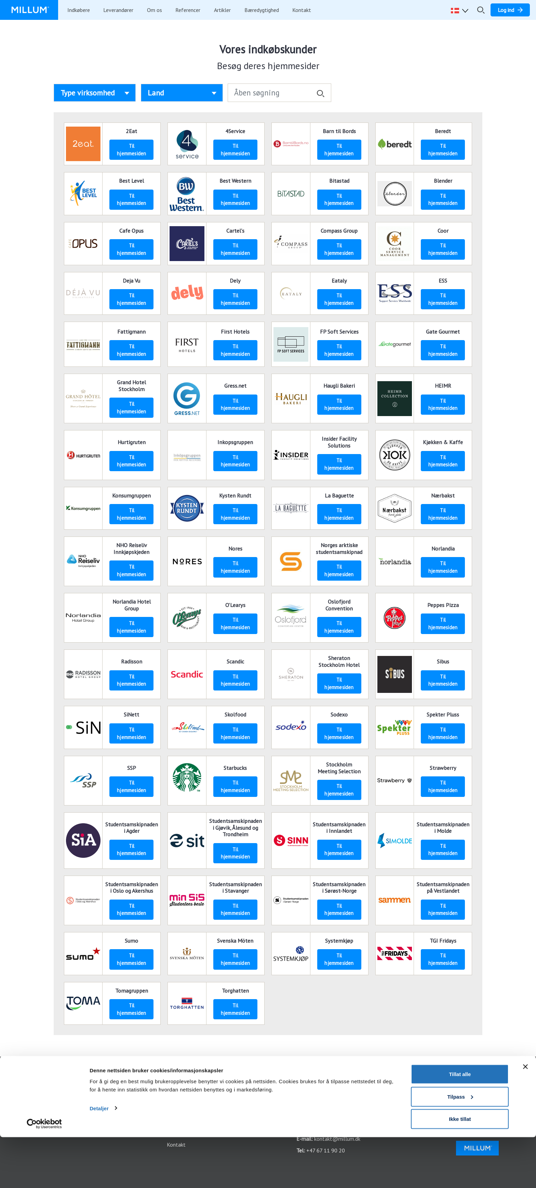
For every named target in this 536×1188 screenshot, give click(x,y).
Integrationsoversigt (44, 1103)
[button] (461, 10)
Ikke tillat (460, 1170)
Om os (154, 10)
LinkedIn (470, 1103)
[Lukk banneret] (525, 1117)
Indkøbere (78, 10)
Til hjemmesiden (131, 150)
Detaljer (99, 1159)
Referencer (187, 10)
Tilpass (460, 1147)
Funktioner (33, 1079)
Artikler (222, 10)
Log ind (175, 1079)
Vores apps (179, 1091)
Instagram (473, 1092)
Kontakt (301, 10)
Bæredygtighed (261, 10)
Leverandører (118, 10)
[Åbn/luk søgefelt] (480, 9)
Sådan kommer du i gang (48, 1091)
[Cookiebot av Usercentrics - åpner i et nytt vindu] (44, 1175)
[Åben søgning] (279, 92)
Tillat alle (460, 1125)
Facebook (472, 1080)
